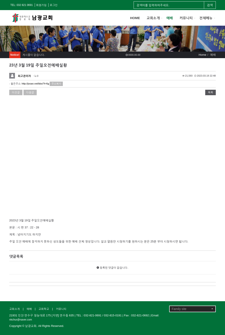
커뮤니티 (186, 18)
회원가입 (41, 5)
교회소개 (153, 18)
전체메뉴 (205, 18)
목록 (210, 92)
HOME (135, 18)
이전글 (16, 92)
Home (202, 54)
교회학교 (43, 308)
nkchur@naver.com (20, 319)
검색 (210, 5)
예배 (169, 18)
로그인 (54, 5)
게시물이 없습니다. (33, 54)
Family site (192, 309)
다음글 (30, 92)
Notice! (14, 54)
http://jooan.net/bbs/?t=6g (35, 83)
